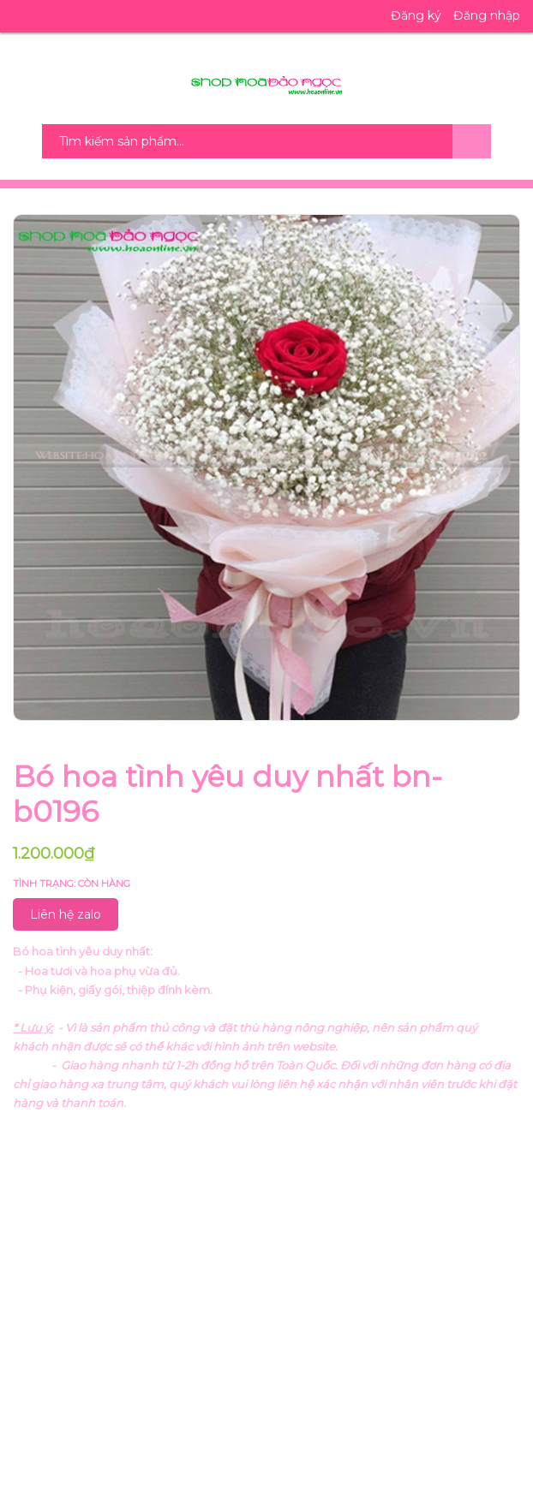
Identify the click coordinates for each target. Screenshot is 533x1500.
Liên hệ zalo (65, 914)
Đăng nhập (486, 15)
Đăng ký (416, 15)
